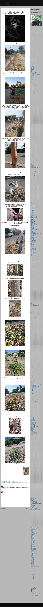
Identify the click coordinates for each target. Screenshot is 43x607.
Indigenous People (33, 265)
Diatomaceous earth (33, 162)
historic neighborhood (33, 249)
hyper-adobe (32, 261)
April (32, 596)
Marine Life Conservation (34, 308)
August (33, 589)
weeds (31, 556)
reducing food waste (33, 413)
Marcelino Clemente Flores (34, 307)
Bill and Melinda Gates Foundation (35, 78)
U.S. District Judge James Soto (34, 527)
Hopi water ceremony (33, 255)
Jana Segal (4, 491)
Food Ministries (32, 210)
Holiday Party (32, 251)
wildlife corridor (32, 558)
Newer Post (3, 508)
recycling (32, 408)
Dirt (31, 164)
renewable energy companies (34, 419)
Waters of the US (33, 552)
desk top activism (33, 161)
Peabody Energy (33, 366)
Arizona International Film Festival (35, 59)
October (33, 587)
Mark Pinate (32, 309)
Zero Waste (32, 571)
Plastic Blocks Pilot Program (34, 375)
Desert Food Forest (33, 152)
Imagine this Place (33, 262)
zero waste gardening (33, 572)
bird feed (32, 79)
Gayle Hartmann (33, 221)
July (32, 590)
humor (31, 260)
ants (31, 53)
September (33, 588)
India (31, 263)
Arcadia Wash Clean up (33, 54)
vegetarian (32, 537)
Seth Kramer (32, 442)
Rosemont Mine (33, 427)
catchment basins (5, 482)
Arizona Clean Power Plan (34, 55)
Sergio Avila (32, 441)
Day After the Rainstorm (34, 148)
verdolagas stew (33, 540)
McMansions (32, 313)
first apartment (32, 203)
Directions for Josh (33, 163)
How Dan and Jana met (33, 257)
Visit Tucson (32, 543)
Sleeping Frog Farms (33, 447)
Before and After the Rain (34, 72)
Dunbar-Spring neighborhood (34, 176)
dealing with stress (33, 149)
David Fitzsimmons (33, 147)
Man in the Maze (33, 304)
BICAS (31, 76)
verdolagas (32, 539)
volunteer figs (32, 544)
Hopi (31, 254)
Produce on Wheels (33, 391)
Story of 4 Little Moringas (35, 595)
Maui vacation (32, 311)
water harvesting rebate (33, 549)
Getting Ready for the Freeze (34, 224)
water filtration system (33, 548)
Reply (4, 489)
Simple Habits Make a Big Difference (35, 446)
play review (32, 379)
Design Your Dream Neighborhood (35, 160)
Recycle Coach (32, 407)
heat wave (32, 246)
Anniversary (32, 52)
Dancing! (32, 145)
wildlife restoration (33, 559)
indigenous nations (33, 264)
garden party (32, 218)
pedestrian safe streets (33, 367)
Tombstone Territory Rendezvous (35, 508)
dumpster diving (33, 175)
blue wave (32, 83)
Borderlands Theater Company (34, 84)
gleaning (32, 226)
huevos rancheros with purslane (35, 258)
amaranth (32, 50)
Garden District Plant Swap (34, 217)
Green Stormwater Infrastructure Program (36, 233)
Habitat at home (33, 238)
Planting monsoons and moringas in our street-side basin (9, 478)
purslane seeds (32, 397)
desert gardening (33, 153)
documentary (32, 169)
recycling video (32, 409)
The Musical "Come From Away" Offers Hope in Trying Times (35, 498)
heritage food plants (33, 248)
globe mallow (32, 227)
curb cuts (32, 141)
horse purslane (32, 256)
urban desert (32, 532)
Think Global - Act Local (34, 501)
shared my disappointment (13, 105)
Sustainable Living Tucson (8, 4)
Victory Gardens (33, 542)
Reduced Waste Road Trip (34, 412)
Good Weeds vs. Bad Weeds (34, 229)
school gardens (32, 435)
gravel (31, 230)
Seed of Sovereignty (33, 438)
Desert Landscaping (33, 155)
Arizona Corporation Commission (35, 56)
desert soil (32, 159)
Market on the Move (33, 310)
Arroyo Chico (32, 61)
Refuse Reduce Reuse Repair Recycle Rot (36, 414)
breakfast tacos (32, 89)
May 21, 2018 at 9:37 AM (12, 486)
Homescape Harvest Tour (34, 252)
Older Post (27, 508)
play (31, 378)
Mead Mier (32, 314)
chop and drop (20, 206)
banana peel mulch (33, 63)
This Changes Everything (34, 502)
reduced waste (32, 410)
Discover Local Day (33, 165)
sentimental (32, 440)
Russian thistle (32, 429)
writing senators (33, 568)
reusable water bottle (33, 423)
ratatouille (32, 402)
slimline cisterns (33, 448)
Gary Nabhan (32, 220)
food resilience (32, 211)
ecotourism (32, 178)
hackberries (32, 239)
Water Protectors (33, 550)
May (32, 592)
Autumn (32, 62)
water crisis (32, 547)
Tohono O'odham (33, 505)
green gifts (32, 231)
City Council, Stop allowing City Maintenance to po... (36, 594)
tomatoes (32, 507)
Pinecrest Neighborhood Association (35, 369)
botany (31, 86)
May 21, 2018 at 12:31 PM (11, 491)
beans (31, 70)
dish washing (32, 166)
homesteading (32, 253)
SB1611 (32, 434)
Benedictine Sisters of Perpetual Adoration (36, 74)
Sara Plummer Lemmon (34, 432)
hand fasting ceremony (33, 240)
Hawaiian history (33, 244)
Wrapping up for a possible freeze (35, 566)
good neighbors (33, 228)
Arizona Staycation (33, 60)
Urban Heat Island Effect (34, 533)
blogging (32, 81)
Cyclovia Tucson (33, 143)
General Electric (33, 222)
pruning (32, 393)
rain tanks (32, 400)
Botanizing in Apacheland (34, 85)
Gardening (32, 219)
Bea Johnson (32, 69)
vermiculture (32, 541)
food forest (32, 208)
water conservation (33, 546)
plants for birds (32, 374)
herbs (31, 247)
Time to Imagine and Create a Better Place (36, 503)
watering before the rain (34, 551)
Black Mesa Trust (33, 80)
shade (31, 444)
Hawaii (31, 243)
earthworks (32, 177)
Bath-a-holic (32, 68)
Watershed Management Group (34, 553)
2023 (32, 578)
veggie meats (32, 538)
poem (31, 381)
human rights (32, 259)
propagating (32, 392)
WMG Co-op (32, 563)
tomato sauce (32, 506)
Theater (32, 500)
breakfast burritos (33, 88)
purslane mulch (32, 395)
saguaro (32, 430)
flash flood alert (32, 205)
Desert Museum (33, 156)
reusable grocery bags (33, 422)
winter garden (32, 562)
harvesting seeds (33, 242)
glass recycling (32, 225)
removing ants (32, 418)
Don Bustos (32, 170)
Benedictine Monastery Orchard (34, 73)
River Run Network (33, 425)
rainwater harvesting (33, 401)
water (31, 545)
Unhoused (32, 530)
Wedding (32, 554)
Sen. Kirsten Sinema (33, 439)
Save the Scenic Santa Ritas (34, 433)
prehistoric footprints (33, 387)
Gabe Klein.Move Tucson (34, 216)
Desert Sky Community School (34, 158)
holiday (31, 250)
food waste (32, 213)
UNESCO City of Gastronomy (34, 529)
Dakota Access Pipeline (33, 144)
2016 (32, 600)
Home (15, 508)
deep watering (32, 150)
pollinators (32, 382)
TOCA (31, 504)
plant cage (32, 370)
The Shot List (32, 499)
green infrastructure (33, 232)
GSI (31, 236)
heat (31, 245)
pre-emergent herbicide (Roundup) (35, 386)
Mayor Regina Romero (33, 312)
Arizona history (32, 58)
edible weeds (32, 180)
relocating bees (32, 417)
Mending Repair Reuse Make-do (35, 315)
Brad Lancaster (32, 87)
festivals (32, 202)
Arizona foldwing (33, 57)
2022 (32, 579)
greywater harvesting (33, 234)
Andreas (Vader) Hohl (6, 486)
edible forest (32, 179)
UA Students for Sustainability (34, 528)
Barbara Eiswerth (33, 64)
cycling (31, 142)
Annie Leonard (32, 51)
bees (31, 71)
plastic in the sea (33, 377)
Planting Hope (32, 371)
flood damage (32, 206)
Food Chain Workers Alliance (34, 207)
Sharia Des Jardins (33, 445)
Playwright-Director (33, 380)
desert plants (32, 157)
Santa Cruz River (33, 431)
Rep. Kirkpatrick (33, 420)
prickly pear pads (33, 390)
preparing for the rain (33, 388)
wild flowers (32, 557)
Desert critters (32, 151)
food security (32, 212)
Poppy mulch (32, 383)
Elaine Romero (32, 181)
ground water (32, 235)
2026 (32, 575)
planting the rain (33, 372)
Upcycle (32, 531)
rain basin (32, 398)
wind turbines (32, 560)
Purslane (32, 394)
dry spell (32, 174)
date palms (32, 146)
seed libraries (32, 437)
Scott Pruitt (32, 436)
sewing (31, 443)
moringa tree (20, 482)
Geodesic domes (33, 223)
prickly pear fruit (33, 389)
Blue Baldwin (32, 82)
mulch (23, 482)
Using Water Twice (33, 534)
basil (31, 65)
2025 (32, 576)
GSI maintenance (33, 237)
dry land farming (33, 173)
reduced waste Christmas (34, 411)
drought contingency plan (34, 171)
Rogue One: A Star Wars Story (34, 426)
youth (31, 569)
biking (31, 77)
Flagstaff (32, 204)
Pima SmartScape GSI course (34, 368)
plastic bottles (32, 376)
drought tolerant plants (33, 172)
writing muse (32, 567)
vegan (31, 536)
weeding (32, 555)
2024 (32, 577)
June (33, 591)
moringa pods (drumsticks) (15, 482)
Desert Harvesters (33, 154)
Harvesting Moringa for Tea (34, 241)
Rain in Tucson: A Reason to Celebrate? (36, 399)
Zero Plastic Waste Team (34, 570)
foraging (32, 214)
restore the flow (32, 421)
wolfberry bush (32, 565)
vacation (32, 535)
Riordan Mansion (33, 424)
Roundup (32, 428)
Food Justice (32, 209)
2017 (32, 599)
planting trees (32, 373)
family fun (32, 201)
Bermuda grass (32, 75)
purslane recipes (33, 396)
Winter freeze (25, 482)
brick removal (32, 90)
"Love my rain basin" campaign (34, 33)
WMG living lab (32, 564)
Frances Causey (33, 215)
